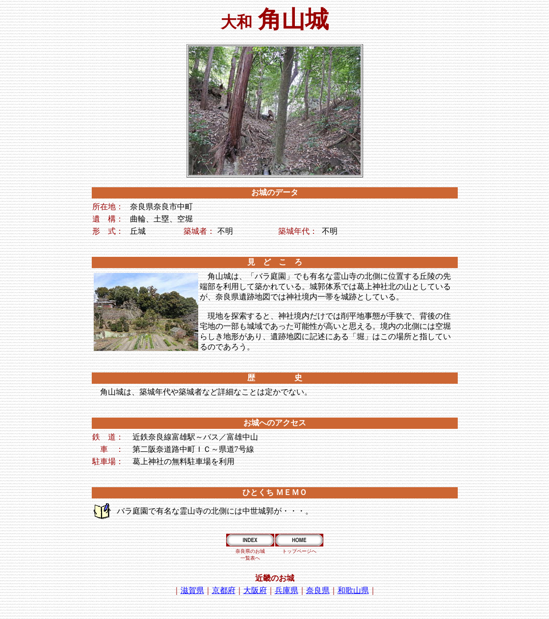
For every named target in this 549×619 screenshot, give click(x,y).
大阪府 (255, 590)
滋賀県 (192, 590)
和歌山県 (353, 590)
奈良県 (318, 590)
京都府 (223, 590)
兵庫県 (286, 590)
